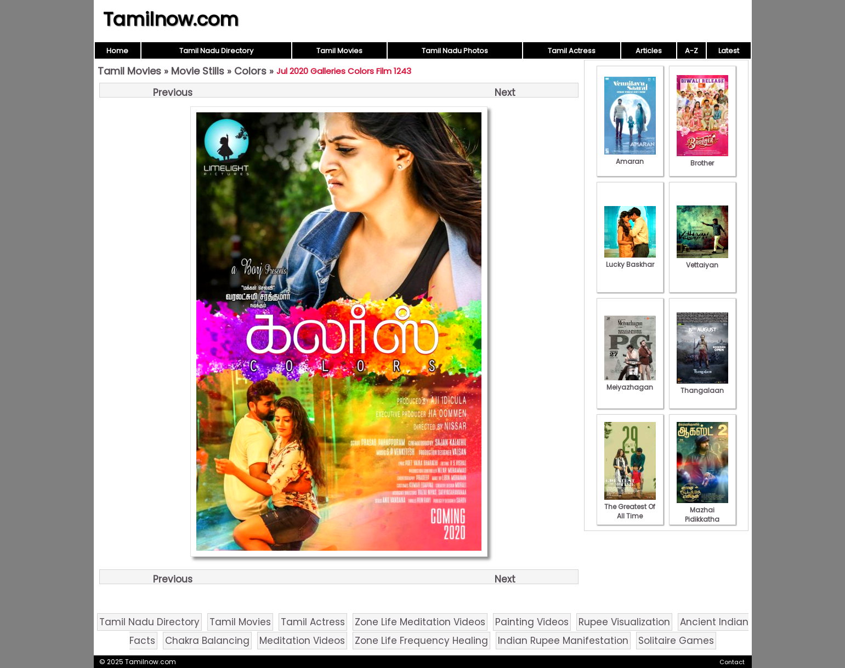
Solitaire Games (676, 640)
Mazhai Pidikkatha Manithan (702, 514)
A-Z (691, 50)
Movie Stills (197, 71)
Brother (702, 158)
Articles (649, 50)
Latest (728, 50)
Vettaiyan (702, 260)
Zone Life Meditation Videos (420, 622)
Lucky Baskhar (630, 259)
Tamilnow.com (171, 19)
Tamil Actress (572, 50)
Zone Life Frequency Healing (421, 640)
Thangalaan (702, 385)
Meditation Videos (302, 640)
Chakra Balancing (207, 640)
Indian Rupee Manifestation (563, 640)
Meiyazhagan (630, 382)
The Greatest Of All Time (630, 507)
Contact (732, 662)
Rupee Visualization (624, 622)
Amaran (630, 156)
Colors (250, 71)
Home (117, 50)
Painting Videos (532, 622)
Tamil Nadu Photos (455, 50)
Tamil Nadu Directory (216, 50)
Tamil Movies (339, 50)
